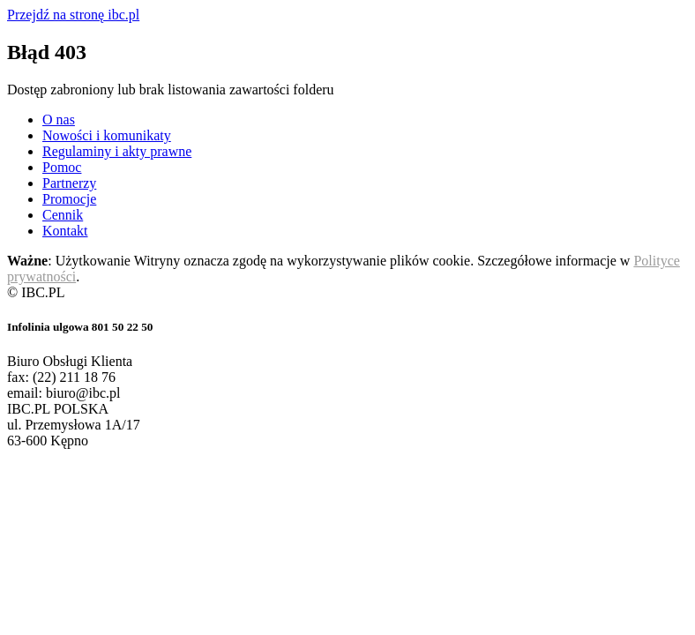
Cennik (62, 214)
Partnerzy (69, 183)
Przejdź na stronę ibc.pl (73, 14)
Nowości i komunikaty (106, 135)
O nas (58, 119)
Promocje (69, 198)
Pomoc (61, 167)
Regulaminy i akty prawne (116, 151)
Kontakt (65, 230)
